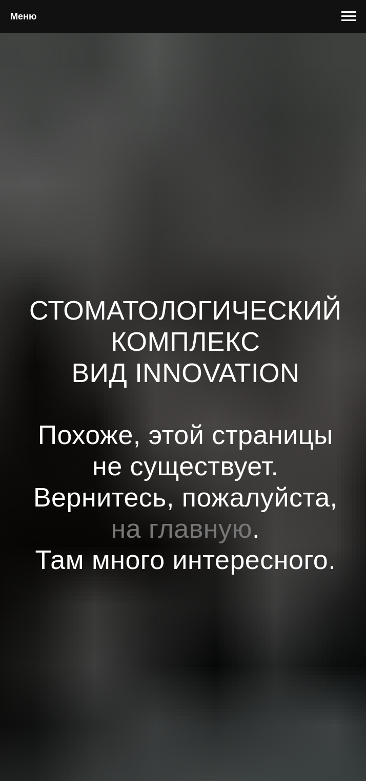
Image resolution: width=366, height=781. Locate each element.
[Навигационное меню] (348, 16)
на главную (182, 528)
